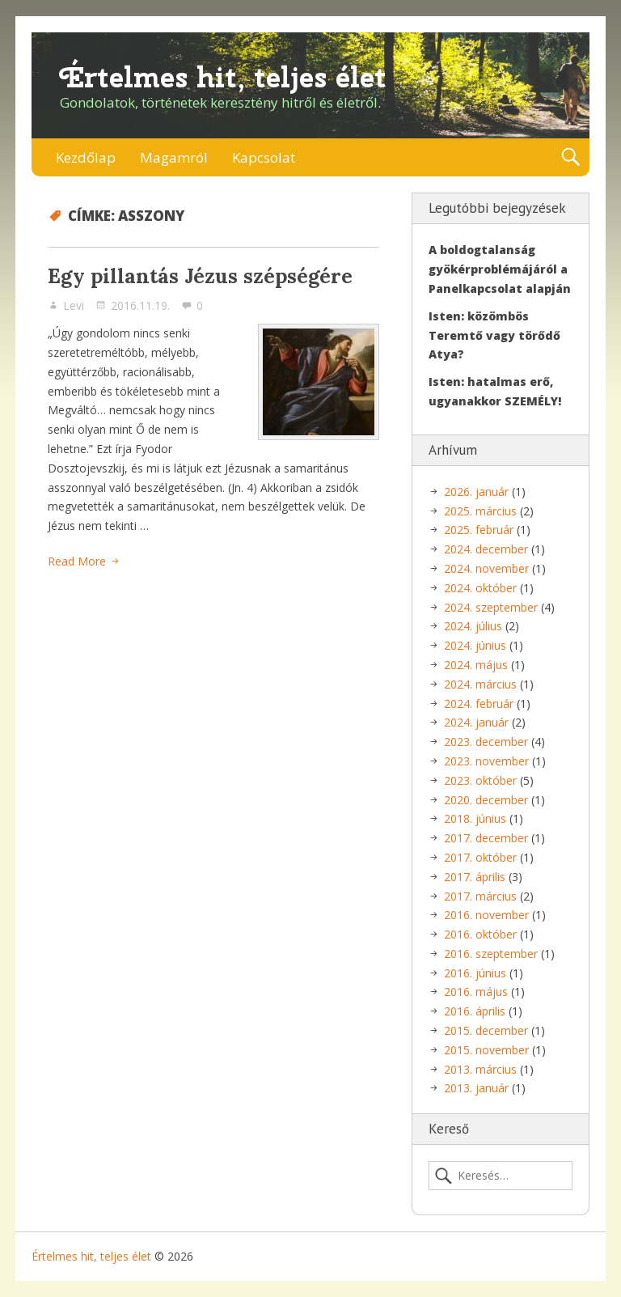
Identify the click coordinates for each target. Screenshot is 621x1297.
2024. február (478, 703)
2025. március (480, 511)
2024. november (486, 568)
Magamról (174, 157)
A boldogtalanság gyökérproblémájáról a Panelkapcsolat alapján (500, 269)
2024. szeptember (491, 607)
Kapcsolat (263, 157)
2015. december (486, 1030)
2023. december (486, 741)
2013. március (480, 1069)
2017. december (486, 838)
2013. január (476, 1088)
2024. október (480, 588)
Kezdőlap (86, 157)
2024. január (476, 722)
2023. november (486, 761)
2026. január (476, 491)
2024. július (473, 626)
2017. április (474, 876)
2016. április (474, 1011)
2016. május (476, 991)
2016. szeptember (491, 953)
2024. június (475, 645)
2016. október (480, 934)
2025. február (478, 529)
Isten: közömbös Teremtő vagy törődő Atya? (494, 335)
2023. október (480, 780)
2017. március (480, 896)
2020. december (486, 799)
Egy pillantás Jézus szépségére (200, 276)
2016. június (475, 973)
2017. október (480, 857)
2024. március (480, 684)
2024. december (486, 549)
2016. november (486, 914)
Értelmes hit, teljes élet (223, 77)
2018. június (475, 818)
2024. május (476, 664)
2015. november (486, 1050)
